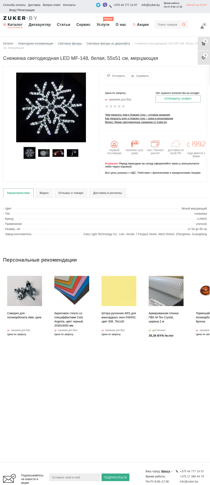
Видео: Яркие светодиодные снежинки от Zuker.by (136, 122)
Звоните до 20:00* (196, 4)
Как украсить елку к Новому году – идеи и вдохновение (139, 118)
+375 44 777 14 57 (125, 5)
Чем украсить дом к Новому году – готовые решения (137, 114)
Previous (6, 153)
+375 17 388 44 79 (192, 476)
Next (96, 153)
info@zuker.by (151, 5)
